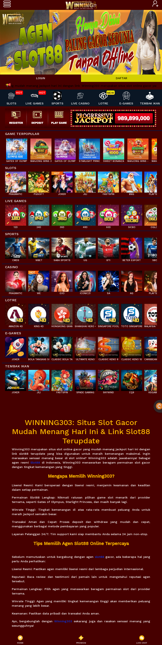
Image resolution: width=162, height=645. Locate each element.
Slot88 (35, 462)
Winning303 (63, 621)
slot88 (99, 556)
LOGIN (40, 78)
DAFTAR (121, 78)
